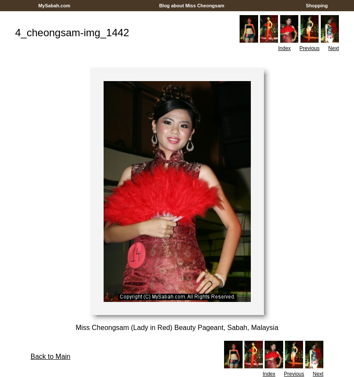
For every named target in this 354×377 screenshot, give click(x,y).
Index (284, 48)
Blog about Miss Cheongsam (192, 5)
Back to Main (50, 356)
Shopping (316, 5)
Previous (310, 48)
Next (333, 48)
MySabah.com (54, 5)
